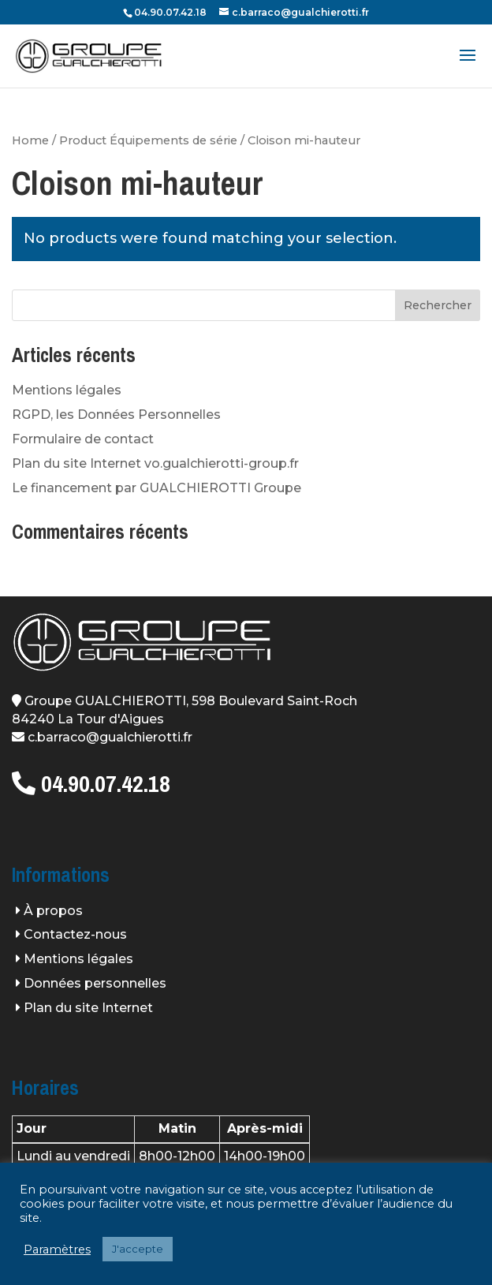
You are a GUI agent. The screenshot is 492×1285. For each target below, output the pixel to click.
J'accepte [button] (137, 1248)
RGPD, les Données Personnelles (116, 414)
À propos (53, 910)
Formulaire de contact (83, 438)
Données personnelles (95, 983)
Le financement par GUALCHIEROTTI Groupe (156, 487)
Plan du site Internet (88, 1007)
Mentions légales (66, 390)
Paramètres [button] (57, 1249)
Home (30, 140)
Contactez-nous (75, 934)
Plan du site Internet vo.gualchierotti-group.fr (155, 463)
